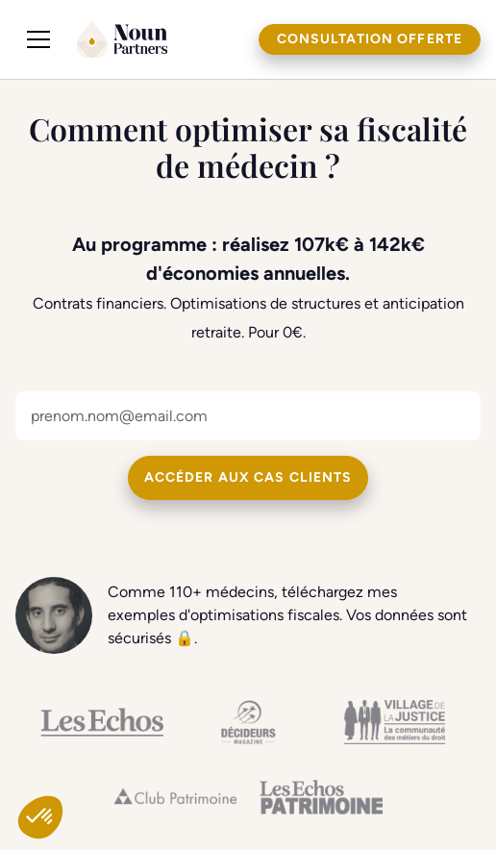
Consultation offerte (369, 39)
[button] (38, 39)
